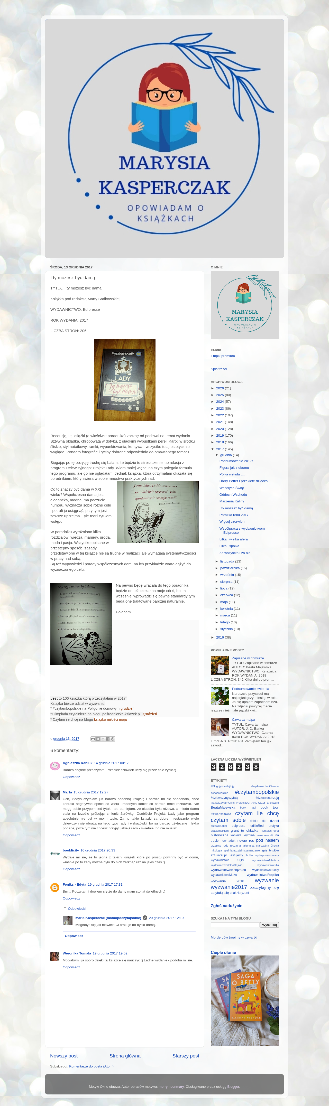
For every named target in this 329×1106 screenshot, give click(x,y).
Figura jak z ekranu (234, 468)
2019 (220, 435)
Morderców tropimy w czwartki (234, 937)
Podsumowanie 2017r (236, 461)
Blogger (233, 1087)
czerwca (227, 595)
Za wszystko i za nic (235, 553)
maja (224, 602)
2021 (220, 422)
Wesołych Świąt (232, 488)
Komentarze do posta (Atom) (91, 1066)
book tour (270, 807)
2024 (220, 402)
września (227, 575)
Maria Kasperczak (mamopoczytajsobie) (108, 918)
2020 (220, 429)
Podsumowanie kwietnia (250, 689)
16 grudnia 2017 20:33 (97, 850)
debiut (254, 821)
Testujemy (236, 855)
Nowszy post (64, 1055)
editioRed (256, 826)
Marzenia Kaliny (232, 501)
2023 (220, 408)
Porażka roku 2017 (234, 515)
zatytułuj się (220, 893)
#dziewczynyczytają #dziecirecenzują (245, 798)
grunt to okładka (244, 830)
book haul (248, 807)
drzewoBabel (219, 825)
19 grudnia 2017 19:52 (110, 953)
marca (225, 615)
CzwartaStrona (221, 814)
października (230, 568)
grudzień (127, 708)
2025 (220, 395)
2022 (220, 415)
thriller (249, 855)
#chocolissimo (219, 792)
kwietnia (227, 609)
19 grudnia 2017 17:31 (105, 884)
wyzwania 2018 (227, 881)
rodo (226, 845)
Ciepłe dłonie (223, 952)
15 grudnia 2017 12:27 (91, 792)
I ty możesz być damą (236, 508)
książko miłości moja (110, 719)
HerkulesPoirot (270, 830)
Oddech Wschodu (233, 494)
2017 (220, 449)
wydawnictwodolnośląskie (226, 865)
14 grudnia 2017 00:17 (111, 763)
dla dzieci (270, 821)
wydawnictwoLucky (265, 870)
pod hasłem (267, 840)
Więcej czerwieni (232, 521)
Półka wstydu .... (232, 474)
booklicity (71, 850)
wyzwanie (267, 880)
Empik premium (223, 356)
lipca (224, 588)
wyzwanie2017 (229, 887)
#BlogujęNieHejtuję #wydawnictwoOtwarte (245, 786)
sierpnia (226, 582)
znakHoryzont (239, 893)
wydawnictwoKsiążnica (228, 870)
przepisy (216, 845)
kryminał (249, 835)
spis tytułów (270, 850)
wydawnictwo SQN (227, 860)
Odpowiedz (71, 777)
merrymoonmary (171, 1087)
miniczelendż (265, 835)
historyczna (219, 835)
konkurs (236, 835)
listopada (227, 561)
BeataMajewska (223, 807)
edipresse (238, 826)
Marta (67, 792)
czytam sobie (228, 820)
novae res (245, 840)
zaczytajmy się (264, 887)
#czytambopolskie (257, 792)
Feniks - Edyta (74, 884)
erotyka (274, 826)
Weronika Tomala (77, 953)
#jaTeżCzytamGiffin (223, 802)
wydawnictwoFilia (268, 865)
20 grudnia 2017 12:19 (166, 918)
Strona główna (125, 1055)
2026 (220, 388)
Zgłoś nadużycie (226, 906)
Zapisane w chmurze (248, 658)
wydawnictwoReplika (263, 875)
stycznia (227, 629)
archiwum (273, 802)
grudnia (226, 455)
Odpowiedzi (77, 909)
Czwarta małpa (243, 719)
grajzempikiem (220, 830)
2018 (220, 442)
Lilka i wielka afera (234, 539)
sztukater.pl (218, 855)
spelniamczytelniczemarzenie (242, 850)
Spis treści (219, 369)
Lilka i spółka (229, 546)
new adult (228, 840)
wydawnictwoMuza (224, 875)
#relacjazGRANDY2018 (250, 802)
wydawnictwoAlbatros (265, 860)
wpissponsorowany (267, 855)
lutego (225, 622)
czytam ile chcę (257, 813)
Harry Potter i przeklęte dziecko (244, 481)
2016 (220, 637)
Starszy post (185, 1055)
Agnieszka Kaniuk (78, 763)
